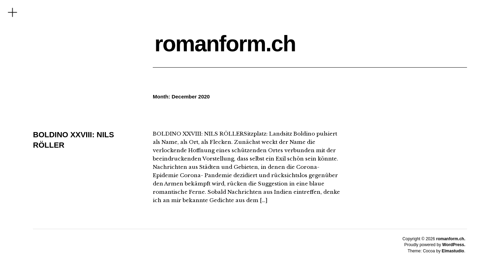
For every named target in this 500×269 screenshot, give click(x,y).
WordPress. (453, 244)
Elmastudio (453, 251)
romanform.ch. (450, 238)
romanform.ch (225, 43)
